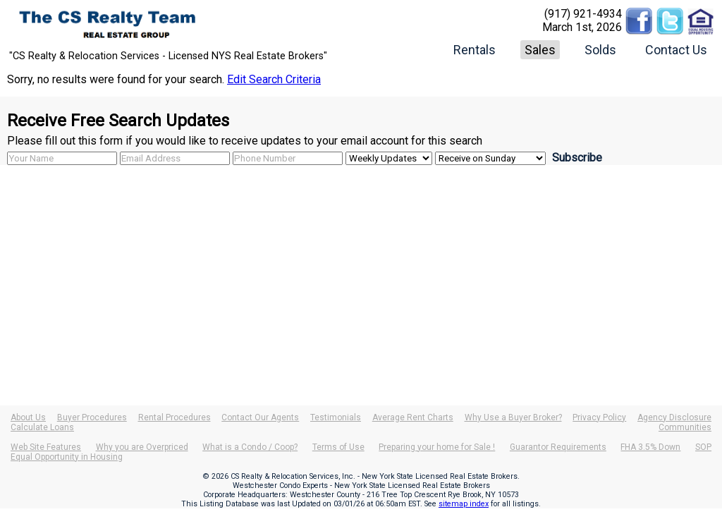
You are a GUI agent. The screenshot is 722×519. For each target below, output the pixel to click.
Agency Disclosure (674, 417)
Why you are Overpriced (142, 447)
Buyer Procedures (92, 417)
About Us (28, 417)
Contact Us (676, 49)
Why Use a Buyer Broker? (513, 417)
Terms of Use (338, 447)
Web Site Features (46, 447)
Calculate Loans (42, 427)
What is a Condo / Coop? (250, 447)
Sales (540, 49)
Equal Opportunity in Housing (67, 457)
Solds (600, 49)
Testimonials (335, 417)
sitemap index (464, 503)
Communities (685, 427)
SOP (703, 447)
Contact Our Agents (260, 417)
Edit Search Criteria (274, 79)
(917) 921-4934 (583, 13)
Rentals (474, 49)
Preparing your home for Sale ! (437, 447)
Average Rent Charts (412, 417)
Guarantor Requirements (558, 447)
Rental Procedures (174, 417)
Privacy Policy (599, 417)
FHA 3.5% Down (650, 447)
